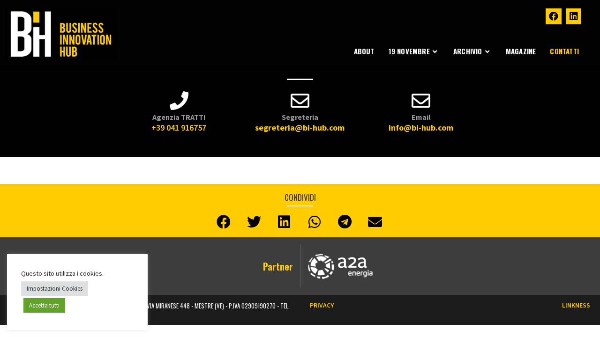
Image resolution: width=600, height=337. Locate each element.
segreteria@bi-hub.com (300, 127)
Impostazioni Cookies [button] (54, 289)
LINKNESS (576, 305)
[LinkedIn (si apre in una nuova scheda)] (573, 16)
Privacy (322, 305)
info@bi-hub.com (421, 127)
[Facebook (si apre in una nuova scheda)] (554, 16)
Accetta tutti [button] (44, 305)
